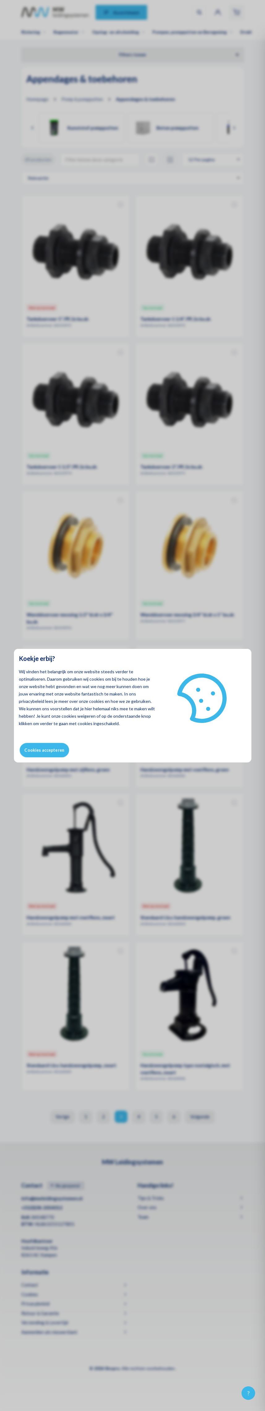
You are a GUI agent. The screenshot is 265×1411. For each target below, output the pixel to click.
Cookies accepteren (44, 750)
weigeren (86, 716)
